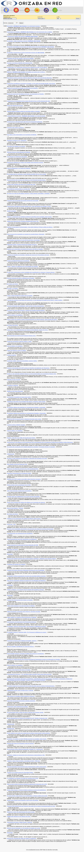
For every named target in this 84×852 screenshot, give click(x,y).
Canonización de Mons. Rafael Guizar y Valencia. (19, 822)
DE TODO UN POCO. (12, 284)
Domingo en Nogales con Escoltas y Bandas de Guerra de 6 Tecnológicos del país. (28, 254)
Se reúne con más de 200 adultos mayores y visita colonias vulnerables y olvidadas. (28, 193)
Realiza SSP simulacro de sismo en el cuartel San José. (21, 184)
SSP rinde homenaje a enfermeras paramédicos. (19, 490)
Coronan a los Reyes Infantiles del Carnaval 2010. (20, 63)
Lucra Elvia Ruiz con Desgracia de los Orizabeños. (20, 533)
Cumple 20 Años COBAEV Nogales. (16, 424)
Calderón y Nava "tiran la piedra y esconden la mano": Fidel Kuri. (23, 761)
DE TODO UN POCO (12, 549)
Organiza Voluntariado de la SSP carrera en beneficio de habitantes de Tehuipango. (28, 368)
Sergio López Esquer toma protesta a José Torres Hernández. (23, 800)
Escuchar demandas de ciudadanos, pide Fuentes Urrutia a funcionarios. (25, 306)
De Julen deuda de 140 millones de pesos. (19, 816)
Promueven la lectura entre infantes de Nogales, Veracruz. (22, 640)
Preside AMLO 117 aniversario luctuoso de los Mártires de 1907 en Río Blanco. (27, 67)
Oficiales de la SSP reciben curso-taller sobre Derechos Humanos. (24, 479)
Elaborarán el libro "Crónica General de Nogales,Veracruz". (22, 244)
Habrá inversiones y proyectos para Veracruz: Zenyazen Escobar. (23, 611)
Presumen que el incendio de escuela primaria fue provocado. (23, 200)
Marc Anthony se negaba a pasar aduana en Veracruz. (21, 696)
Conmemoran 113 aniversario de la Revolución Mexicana (21, 622)
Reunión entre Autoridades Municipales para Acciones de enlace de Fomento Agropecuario (30, 529)
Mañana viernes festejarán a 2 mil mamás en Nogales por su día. (23, 828)
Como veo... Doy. (11, 524)
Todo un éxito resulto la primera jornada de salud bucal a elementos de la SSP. (27, 784)
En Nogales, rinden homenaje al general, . (24, 41)
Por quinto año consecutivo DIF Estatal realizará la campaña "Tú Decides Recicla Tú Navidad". (31, 446)
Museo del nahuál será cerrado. (15, 105)
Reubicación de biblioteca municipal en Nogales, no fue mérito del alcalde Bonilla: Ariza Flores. (31, 83)
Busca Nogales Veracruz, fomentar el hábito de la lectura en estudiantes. (25, 653)
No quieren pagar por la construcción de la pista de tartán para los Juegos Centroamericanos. (31, 686)
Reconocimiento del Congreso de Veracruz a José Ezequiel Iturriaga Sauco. (26, 180)
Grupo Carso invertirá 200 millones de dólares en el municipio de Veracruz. (26, 502)
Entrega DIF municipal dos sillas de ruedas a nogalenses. (21, 838)
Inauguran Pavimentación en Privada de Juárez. (19, 473)
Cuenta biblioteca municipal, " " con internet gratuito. (26, 116)
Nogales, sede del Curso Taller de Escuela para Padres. (21, 437)
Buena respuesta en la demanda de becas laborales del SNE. (22, 545)
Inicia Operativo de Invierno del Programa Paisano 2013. (21, 335)
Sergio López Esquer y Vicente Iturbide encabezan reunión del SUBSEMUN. (26, 790)
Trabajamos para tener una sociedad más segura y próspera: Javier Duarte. (26, 401)
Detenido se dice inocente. (14, 379)
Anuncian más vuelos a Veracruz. (15, 127)
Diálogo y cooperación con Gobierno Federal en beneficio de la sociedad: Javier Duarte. (29, 216)
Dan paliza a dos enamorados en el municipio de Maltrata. (22, 134)
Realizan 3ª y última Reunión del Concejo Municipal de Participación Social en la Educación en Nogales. (33, 659)
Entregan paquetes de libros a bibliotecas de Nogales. (21, 278)
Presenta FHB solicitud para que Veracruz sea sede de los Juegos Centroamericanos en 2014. (31, 806)
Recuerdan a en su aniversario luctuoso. (23, 26)
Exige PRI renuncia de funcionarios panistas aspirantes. (21, 700)
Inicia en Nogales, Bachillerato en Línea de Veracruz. (20, 646)
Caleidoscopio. (10, 454)
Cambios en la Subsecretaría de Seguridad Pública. (20, 772)
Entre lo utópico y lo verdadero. (15, 315)
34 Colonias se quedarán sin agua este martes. (19, 397)
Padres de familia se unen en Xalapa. (16, 350)
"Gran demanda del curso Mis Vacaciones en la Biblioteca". (22, 539)
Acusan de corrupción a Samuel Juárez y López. (19, 341)
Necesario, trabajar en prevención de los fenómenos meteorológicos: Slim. (26, 755)
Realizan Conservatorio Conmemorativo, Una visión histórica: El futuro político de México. (30, 227)
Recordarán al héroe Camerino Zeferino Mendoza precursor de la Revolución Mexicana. (29, 77)
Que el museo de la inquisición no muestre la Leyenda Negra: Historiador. (26, 234)
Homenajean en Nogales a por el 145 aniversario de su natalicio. (29, 32)
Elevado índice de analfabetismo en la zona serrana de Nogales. (23, 496)
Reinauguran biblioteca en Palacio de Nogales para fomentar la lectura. (25, 162)
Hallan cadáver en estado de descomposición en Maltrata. (22, 617)
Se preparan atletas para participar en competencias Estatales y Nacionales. (26, 413)
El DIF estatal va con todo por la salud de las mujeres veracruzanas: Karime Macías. (28, 733)
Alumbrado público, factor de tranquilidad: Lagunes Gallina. (22, 360)
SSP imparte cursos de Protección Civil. (17, 464)
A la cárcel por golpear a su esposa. (16, 146)
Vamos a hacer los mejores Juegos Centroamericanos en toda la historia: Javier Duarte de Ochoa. (32, 319)
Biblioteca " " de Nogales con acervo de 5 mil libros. (26, 72)
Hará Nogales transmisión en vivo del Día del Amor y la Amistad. (23, 240)
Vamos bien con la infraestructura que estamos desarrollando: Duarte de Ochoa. (27, 329)
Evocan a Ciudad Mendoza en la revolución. (18, 260)
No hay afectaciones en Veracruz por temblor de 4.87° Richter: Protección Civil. (27, 718)
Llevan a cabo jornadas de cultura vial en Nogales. (20, 295)
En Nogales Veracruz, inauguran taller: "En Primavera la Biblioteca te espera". (27, 632)
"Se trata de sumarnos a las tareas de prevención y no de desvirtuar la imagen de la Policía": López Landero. (35, 300)
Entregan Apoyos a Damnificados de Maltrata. (18, 152)
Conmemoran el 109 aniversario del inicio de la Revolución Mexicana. (25, 121)
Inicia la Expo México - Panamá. (15, 508)
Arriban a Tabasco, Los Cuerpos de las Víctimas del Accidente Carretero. (25, 589)
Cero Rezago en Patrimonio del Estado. (17, 156)
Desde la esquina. (11, 211)
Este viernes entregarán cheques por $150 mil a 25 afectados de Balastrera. (26, 580)
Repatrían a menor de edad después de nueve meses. (21, 812)
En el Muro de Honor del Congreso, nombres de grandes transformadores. (26, 310)
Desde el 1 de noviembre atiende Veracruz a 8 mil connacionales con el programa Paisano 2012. (31, 373)
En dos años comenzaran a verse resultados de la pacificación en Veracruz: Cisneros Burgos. (31, 272)
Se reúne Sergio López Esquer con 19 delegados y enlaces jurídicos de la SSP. (27, 795)
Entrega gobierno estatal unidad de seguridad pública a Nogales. (23, 111)
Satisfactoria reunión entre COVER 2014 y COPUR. (20, 690)
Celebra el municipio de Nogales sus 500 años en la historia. (22, 88)
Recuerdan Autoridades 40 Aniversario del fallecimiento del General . (30, 46)
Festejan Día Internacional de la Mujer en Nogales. (20, 600)
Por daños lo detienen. (12, 385)
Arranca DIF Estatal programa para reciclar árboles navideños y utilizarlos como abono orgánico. (31, 558)
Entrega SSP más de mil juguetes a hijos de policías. (20, 743)
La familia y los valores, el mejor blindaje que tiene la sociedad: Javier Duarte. (27, 739)
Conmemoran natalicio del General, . (22, 36)
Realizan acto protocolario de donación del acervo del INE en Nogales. (25, 249)
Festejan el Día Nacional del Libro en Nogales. (19, 669)
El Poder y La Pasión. (12, 288)
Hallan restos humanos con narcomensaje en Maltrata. (21, 605)
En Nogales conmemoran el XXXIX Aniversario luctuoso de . (25, 52)
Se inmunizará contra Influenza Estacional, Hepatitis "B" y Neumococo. (25, 749)
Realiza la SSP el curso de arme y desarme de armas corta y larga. (24, 419)
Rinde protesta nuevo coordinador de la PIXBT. (19, 485)
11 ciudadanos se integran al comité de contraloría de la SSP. (22, 778)
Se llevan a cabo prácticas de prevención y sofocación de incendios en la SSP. (27, 458)
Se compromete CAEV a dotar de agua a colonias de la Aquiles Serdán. (25, 712)
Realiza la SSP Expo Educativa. (15, 391)
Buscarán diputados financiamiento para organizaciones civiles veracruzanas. (27, 766)
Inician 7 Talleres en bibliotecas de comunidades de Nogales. (22, 266)
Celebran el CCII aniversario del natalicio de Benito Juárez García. (24, 518)
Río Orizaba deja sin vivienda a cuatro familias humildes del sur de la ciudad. (26, 174)
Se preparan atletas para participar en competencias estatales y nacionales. (26, 407)
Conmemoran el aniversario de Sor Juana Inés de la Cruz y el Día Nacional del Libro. (28, 101)
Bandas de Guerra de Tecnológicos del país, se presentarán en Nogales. (25, 94)
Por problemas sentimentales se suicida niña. (18, 189)
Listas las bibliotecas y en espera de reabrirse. (19, 168)
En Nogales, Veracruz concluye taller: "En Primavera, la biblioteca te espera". (26, 626)
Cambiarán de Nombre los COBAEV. (16, 564)
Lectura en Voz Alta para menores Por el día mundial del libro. (23, 468)
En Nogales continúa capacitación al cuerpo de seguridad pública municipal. (26, 576)
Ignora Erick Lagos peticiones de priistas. (17, 706)
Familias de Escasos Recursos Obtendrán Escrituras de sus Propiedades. (26, 570)
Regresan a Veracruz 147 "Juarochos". (17, 140)
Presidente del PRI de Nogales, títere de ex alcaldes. (20, 58)
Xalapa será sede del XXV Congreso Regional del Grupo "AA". (23, 221)
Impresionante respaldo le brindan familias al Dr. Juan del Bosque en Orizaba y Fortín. (29, 206)
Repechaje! (10, 554)
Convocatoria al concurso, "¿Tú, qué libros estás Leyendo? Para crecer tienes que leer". (29, 674)
